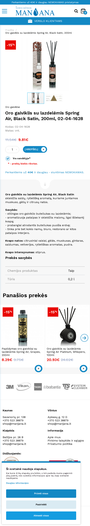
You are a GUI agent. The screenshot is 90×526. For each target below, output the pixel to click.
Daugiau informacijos (17, 483)
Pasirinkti (41, 504)
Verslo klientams (45, 21)
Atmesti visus (41, 515)
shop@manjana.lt (14, 423)
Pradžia (9, 30)
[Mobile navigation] (4, 11)
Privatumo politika (60, 444)
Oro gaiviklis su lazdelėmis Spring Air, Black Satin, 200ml (38, 32)
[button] (81, 41)
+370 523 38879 (13, 420)
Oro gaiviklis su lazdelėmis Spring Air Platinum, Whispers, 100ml (66, 352)
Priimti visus (41, 493)
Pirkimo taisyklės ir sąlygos (66, 440)
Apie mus (54, 437)
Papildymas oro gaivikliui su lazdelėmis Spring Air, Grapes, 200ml (21, 352)
